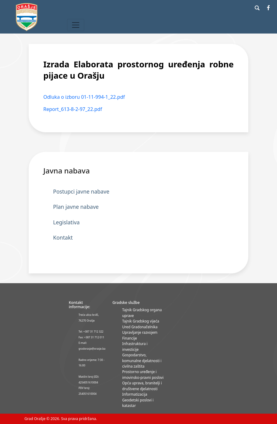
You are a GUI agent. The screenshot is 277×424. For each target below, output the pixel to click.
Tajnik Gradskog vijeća (140, 321)
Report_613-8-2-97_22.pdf (72, 109)
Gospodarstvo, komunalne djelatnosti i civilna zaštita (141, 360)
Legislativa (66, 222)
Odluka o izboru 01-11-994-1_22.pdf (84, 97)
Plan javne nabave (76, 206)
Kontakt (63, 237)
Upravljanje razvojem (139, 332)
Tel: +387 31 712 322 (90, 331)
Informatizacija (134, 394)
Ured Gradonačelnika (139, 326)
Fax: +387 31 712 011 (91, 337)
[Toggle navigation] (75, 25)
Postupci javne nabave (81, 191)
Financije (129, 338)
